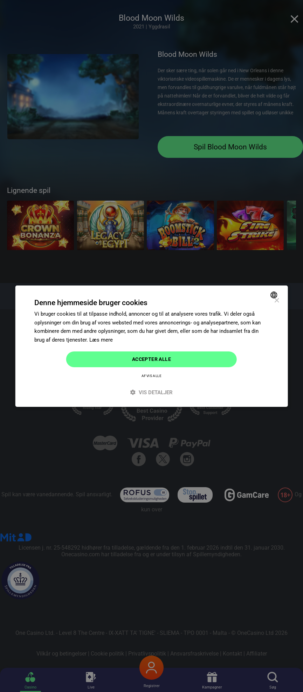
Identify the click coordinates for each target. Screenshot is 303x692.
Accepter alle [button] (151, 359)
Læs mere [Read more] (101, 340)
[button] (151, 392)
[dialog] (151, 346)
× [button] (276, 300)
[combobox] (274, 294)
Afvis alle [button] (151, 376)
